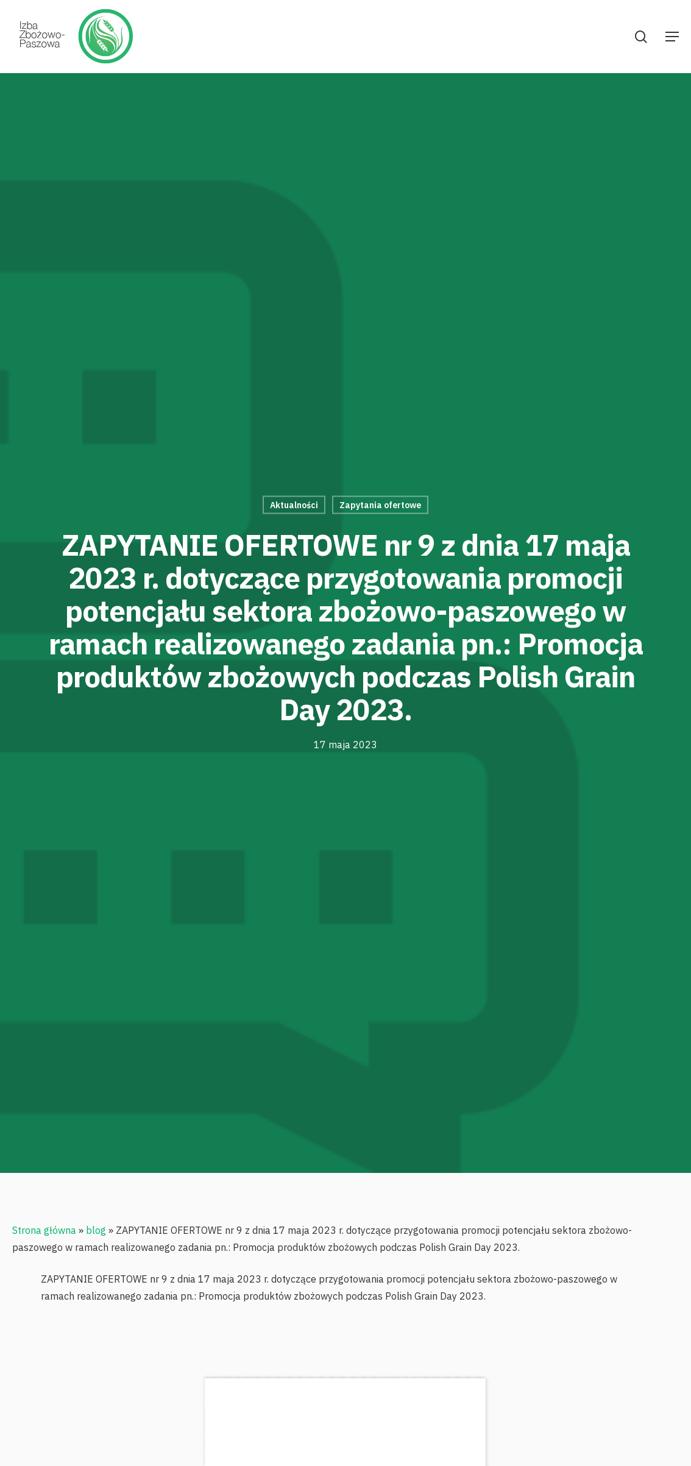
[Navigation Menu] (672, 36)
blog (96, 1230)
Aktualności (294, 505)
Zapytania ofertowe (380, 505)
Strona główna (44, 1230)
